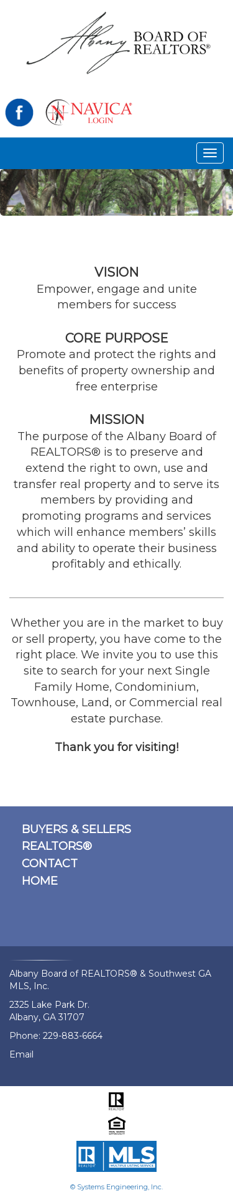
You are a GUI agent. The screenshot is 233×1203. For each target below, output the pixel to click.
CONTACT (50, 863)
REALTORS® (57, 846)
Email (21, 1054)
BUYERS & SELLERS (76, 829)
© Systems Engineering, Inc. (116, 1186)
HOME (40, 881)
